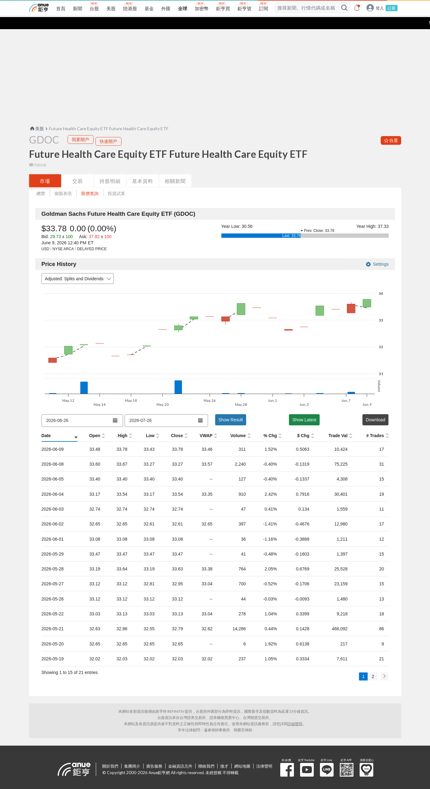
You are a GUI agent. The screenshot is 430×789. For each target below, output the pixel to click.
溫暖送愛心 (366, 758)
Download (375, 407)
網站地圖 (242, 753)
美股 (36, 116)
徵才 (224, 753)
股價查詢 (90, 181)
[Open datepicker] (115, 408)
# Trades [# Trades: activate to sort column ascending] (375, 423)
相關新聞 (175, 169)
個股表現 (63, 181)
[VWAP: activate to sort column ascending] (202, 424)
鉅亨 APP (346, 758)
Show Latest (304, 407)
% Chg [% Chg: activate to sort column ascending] (270, 423)
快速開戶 (108, 129)
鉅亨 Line (327, 758)
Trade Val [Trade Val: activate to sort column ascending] (338, 423)
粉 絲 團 (287, 758)
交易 (77, 169)
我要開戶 (80, 127)
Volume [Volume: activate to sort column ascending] (238, 423)
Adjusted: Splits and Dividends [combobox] (79, 267)
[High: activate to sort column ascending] (118, 424)
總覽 (41, 181)
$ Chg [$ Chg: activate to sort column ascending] (303, 423)
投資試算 (116, 181)
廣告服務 (154, 753)
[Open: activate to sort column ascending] (91, 424)
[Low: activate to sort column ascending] (145, 424)
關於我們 (110, 753)
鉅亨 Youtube (307, 758)
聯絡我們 (206, 753)
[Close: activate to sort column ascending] (173, 424)
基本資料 (142, 169)
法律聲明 (264, 753)
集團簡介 (132, 753)
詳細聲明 (295, 711)
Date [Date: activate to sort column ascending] (46, 423)
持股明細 (110, 169)
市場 (45, 169)
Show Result (231, 407)
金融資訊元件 (180, 753)
